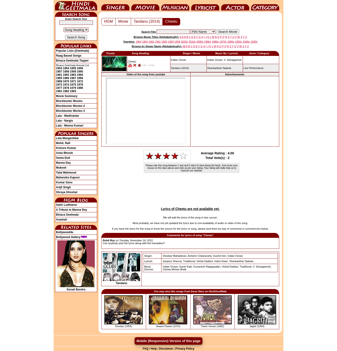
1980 (80, 88)
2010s (192, 41)
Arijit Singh (63, 187)
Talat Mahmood (66, 172)
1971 (73, 81)
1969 (59, 81)
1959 (73, 71)
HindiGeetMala (76, 5)
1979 (73, 88)
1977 (59, 88)
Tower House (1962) (212, 326)
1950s (238, 41)
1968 (80, 78)
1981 (59, 91)
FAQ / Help (150, 348)
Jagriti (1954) (256, 326)
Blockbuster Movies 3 (70, 110)
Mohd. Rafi (63, 143)
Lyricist (205, 5)
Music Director (175, 5)
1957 (59, 71)
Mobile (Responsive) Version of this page (168, 341)
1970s (223, 41)
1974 (66, 84)
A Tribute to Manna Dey (71, 209)
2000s (199, 41)
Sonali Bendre (76, 288)
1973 (59, 84)
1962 (66, 74)
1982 (66, 91)
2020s (184, 41)
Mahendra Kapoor (68, 177)
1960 (80, 71)
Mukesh (61, 167)
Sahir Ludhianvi (66, 204)
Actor (235, 5)
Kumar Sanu (64, 182)
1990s (207, 41)
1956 (80, 68)
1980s (215, 41)
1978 (66, 88)
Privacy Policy (184, 348)
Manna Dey (63, 162)
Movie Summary (66, 96)
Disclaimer (166, 348)
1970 (66, 81)
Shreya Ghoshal (66, 192)
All (184, 46)
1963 (73, 74)
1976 (80, 84)
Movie (145, 5)
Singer (115, 5)
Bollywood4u (64, 232)
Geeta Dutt (63, 157)
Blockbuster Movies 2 (70, 106)
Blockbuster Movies (69, 101)
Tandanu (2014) (147, 21)
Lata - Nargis (64, 120)
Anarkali (61, 219)
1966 (66, 78)
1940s (246, 41)
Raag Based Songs (68, 55)
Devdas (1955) (123, 326)
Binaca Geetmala (67, 214)
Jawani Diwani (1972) (168, 326)
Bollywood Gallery (71, 237)
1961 (59, 74)
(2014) (180, 68)
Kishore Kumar (66, 148)
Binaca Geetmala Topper (72, 60)
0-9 (181, 37)
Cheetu (171, 21)
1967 (73, 78)
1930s (253, 41)
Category (265, 5)
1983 (73, 91)
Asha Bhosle (64, 153)
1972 (80, 81)
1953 (59, 68)
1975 (73, 84)
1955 (73, 68)
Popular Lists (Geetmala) (72, 50)
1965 (59, 78)
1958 (66, 71)
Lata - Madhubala (67, 115)
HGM (108, 21)
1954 (66, 68)
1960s (230, 41)
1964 (80, 74)
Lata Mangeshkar (67, 138)
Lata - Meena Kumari (69, 125)
